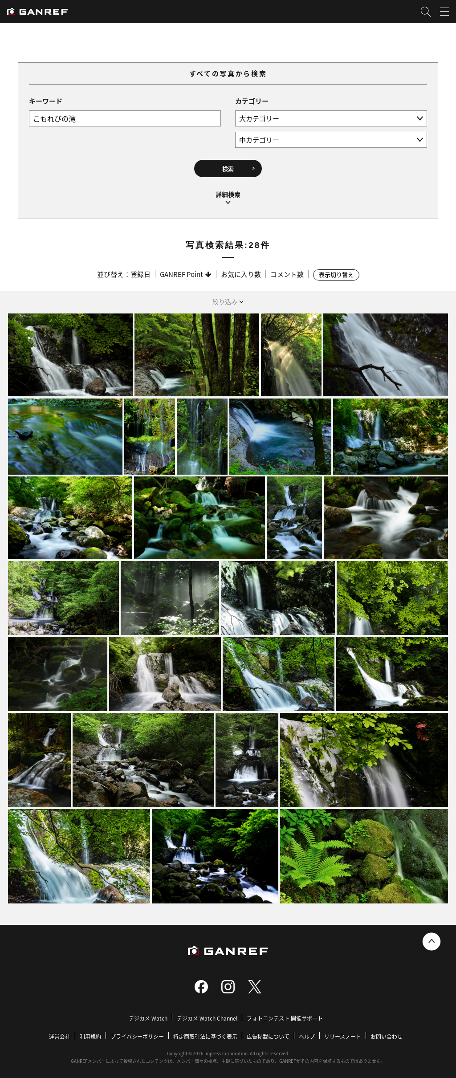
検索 (228, 167)
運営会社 (59, 1033)
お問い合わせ (386, 1033)
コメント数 (287, 270)
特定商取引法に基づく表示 (205, 1033)
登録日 (140, 270)
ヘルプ (307, 1033)
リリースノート (342, 1033)
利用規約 (90, 1033)
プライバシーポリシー (137, 1033)
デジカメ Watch (148, 1014)
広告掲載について (268, 1033)
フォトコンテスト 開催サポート (285, 1014)
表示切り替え (336, 271)
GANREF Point (181, 270)
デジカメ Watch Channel (207, 1014)
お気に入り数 (241, 270)
